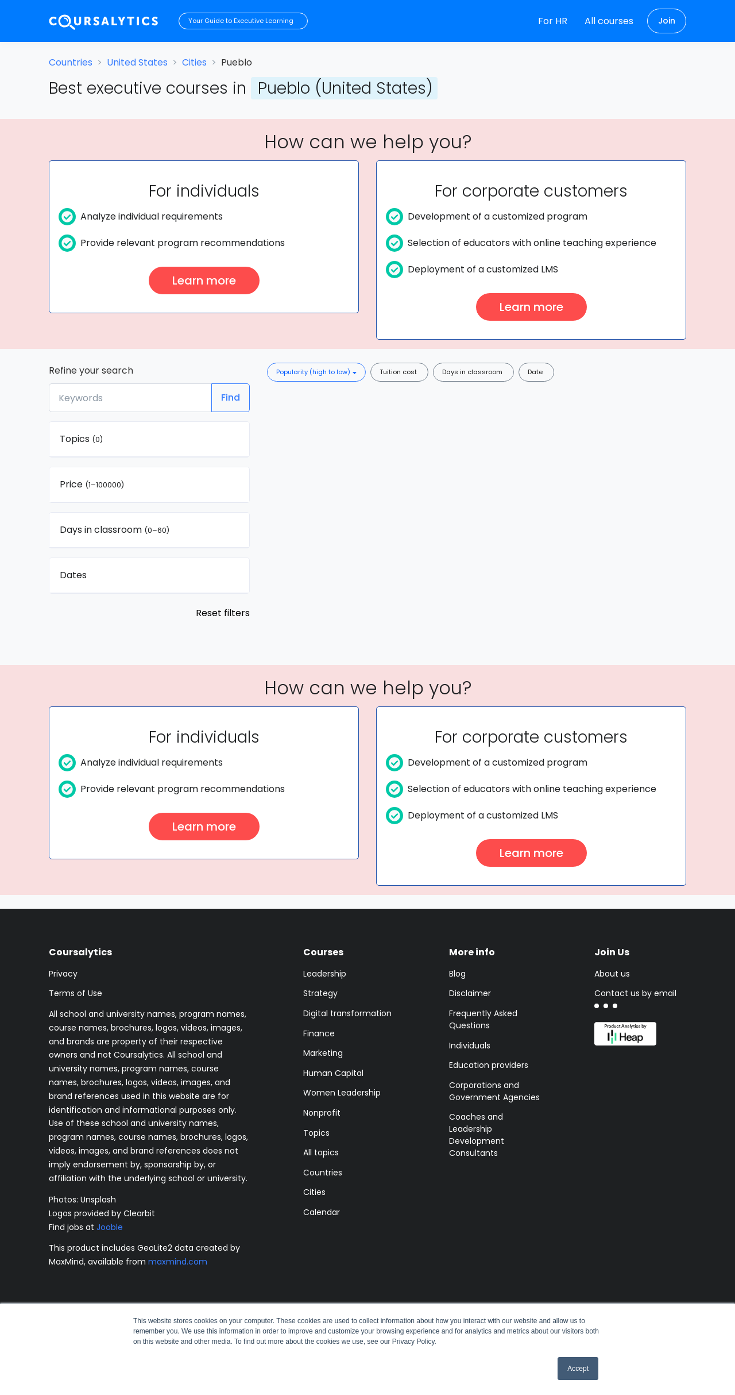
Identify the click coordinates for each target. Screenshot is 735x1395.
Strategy (320, 993)
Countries (70, 62)
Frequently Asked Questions (483, 1019)
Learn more (204, 280)
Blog (457, 973)
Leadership (324, 973)
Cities (194, 62)
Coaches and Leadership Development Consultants (476, 1135)
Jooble (109, 1227)
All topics (321, 1152)
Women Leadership (342, 1092)
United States (137, 62)
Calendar (321, 1212)
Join (666, 20)
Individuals (469, 1045)
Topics (316, 1133)
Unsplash (98, 1199)
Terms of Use (75, 993)
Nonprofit (322, 1113)
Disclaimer (470, 993)
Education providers (488, 1065)
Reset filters (223, 613)
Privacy (63, 973)
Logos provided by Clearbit (102, 1213)
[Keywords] (130, 397)
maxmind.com (177, 1261)
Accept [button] (578, 1369)
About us (612, 973)
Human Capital (333, 1073)
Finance (319, 1033)
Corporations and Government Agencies (494, 1091)
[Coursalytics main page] (104, 21)
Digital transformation (347, 1013)
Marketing (323, 1053)
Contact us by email (635, 993)
